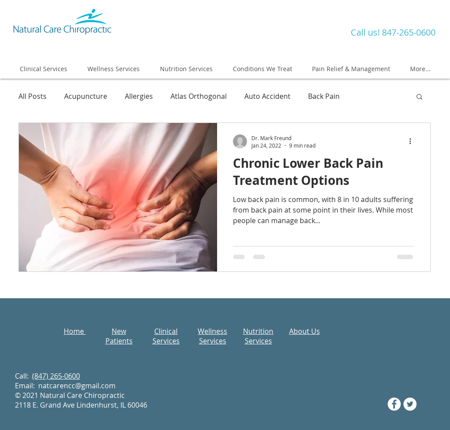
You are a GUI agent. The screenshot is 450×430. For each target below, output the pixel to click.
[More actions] (413, 141)
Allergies (139, 96)
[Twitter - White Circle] (410, 404)
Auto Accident (267, 96)
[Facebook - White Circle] (394, 404)
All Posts (32, 96)
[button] (419, 97)
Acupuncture (85, 96)
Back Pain (324, 96)
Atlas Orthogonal (199, 96)
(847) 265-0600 (56, 376)
